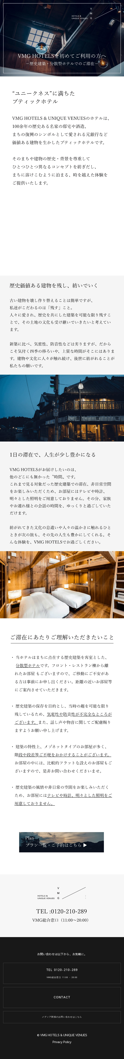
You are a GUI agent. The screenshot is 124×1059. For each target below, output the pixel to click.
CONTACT (62, 997)
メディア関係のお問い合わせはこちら (62, 1017)
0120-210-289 (66, 970)
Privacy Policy (62, 1042)
